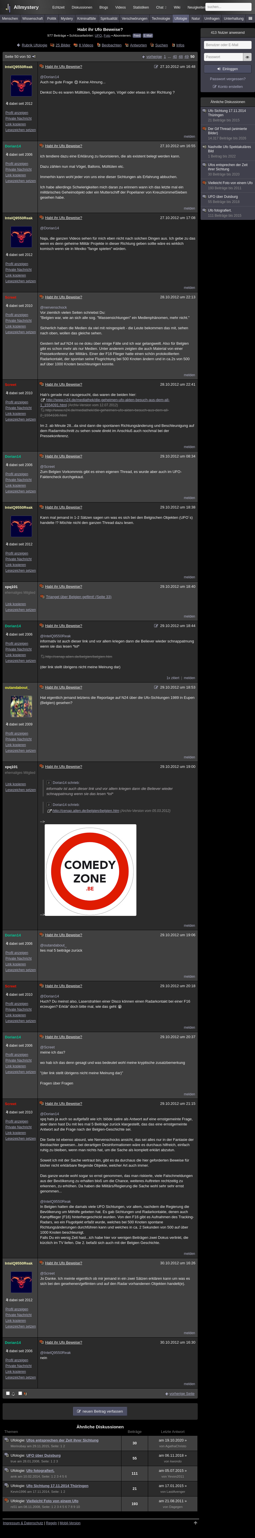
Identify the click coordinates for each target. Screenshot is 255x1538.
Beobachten (111, 45)
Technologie (161, 19)
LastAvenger (176, 1491)
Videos (120, 7)
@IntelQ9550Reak (55, 636)
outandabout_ (17, 687)
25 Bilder (63, 45)
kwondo (176, 1461)
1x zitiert (172, 678)
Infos (180, 45)
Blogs (103, 7)
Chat (161, 7)
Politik (51, 19)
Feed (137, 35)
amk (14, 1476)
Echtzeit (58, 7)
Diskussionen (82, 7)
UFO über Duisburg (43, 1455)
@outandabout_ (53, 945)
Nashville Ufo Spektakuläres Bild (228, 152)
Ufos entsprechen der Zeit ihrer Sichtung (62, 1440)
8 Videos (86, 45)
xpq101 (11, 587)
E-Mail (148, 35)
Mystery (67, 19)
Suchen (161, 45)
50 (193, 56)
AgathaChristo (175, 1446)
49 (187, 56)
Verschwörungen (134, 19)
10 (78, 1507)
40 (175, 56)
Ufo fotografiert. (40, 1470)
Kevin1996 (18, 1491)
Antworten (138, 45)
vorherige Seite (182, 1393)
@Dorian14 (49, 77)
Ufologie (180, 19)
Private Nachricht (18, 119)
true (13, 1461)
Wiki (177, 7)
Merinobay (18, 1446)
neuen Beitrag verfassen (103, 1411)
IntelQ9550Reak (19, 67)
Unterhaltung (234, 19)
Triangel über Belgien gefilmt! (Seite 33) (76, 597)
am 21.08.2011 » (173, 1501)
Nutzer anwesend (228, 33)
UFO (98, 35)
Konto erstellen (230, 86)
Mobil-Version (70, 1523)
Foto (107, 35)
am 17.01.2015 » (173, 1486)
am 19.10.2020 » (173, 1440)
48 (181, 56)
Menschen (10, 19)
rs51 (14, 1507)
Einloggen (230, 69)
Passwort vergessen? (228, 79)
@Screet (47, 466)
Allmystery (26, 7)
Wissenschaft (32, 19)
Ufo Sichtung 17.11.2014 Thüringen (57, 1486)
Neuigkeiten (197, 7)
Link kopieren (15, 124)
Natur (196, 19)
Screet (10, 297)
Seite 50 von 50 (20, 56)
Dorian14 (13, 146)
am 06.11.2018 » (173, 1455)
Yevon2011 (176, 1476)
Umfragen (212, 19)
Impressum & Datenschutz (23, 1523)
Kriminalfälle (86, 19)
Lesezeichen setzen (20, 130)
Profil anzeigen (16, 113)
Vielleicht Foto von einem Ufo (52, 1501)
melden (189, 137)
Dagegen (176, 1507)
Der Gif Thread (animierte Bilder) (228, 134)
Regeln (51, 1523)
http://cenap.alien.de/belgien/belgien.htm (85, 811)
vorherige (154, 56)
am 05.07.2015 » (173, 1470)
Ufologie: (18, 1440)
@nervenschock (53, 307)
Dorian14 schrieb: (63, 783)
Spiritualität (108, 19)
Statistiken (141, 7)
